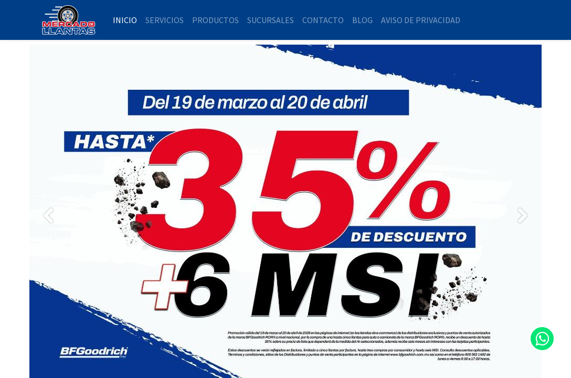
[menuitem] (125, 19)
